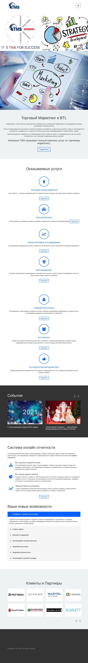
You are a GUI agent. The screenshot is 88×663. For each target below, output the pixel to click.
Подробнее (44, 198)
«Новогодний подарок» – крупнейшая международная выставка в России (50, 417)
